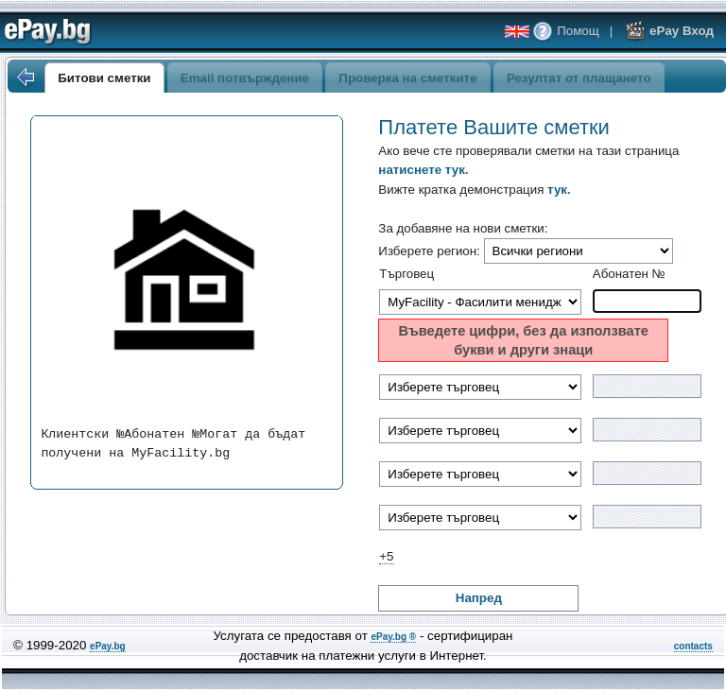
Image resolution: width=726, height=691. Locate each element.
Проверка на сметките (407, 78)
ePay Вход (669, 31)
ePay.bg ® (393, 636)
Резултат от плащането (579, 78)
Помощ (565, 31)
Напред (479, 598)
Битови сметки (104, 78)
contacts (693, 646)
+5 (386, 556)
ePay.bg (108, 646)
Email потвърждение (245, 78)
